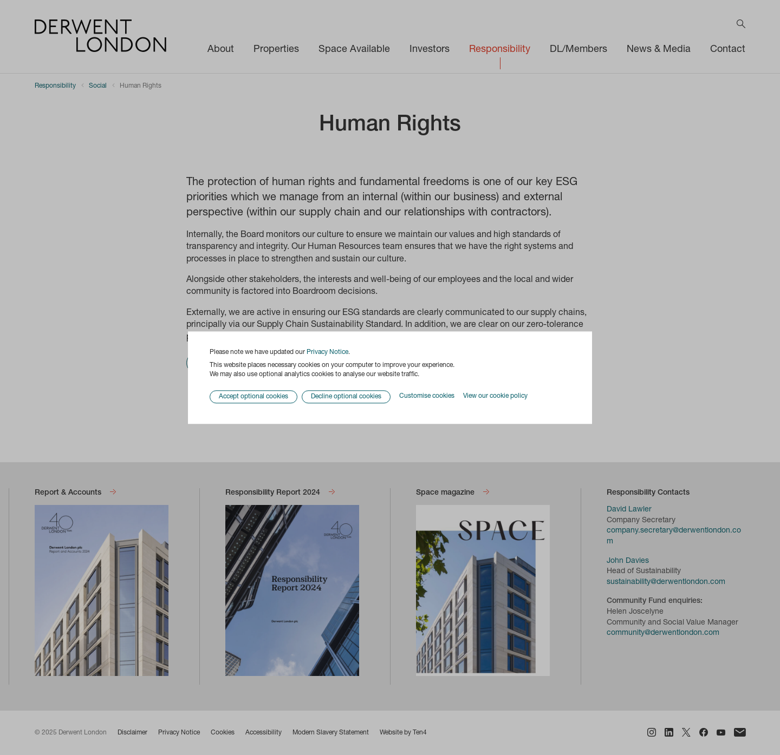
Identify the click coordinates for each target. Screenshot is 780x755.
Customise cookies (426, 396)
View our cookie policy (495, 396)
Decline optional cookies (346, 396)
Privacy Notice (327, 352)
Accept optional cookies (253, 396)
